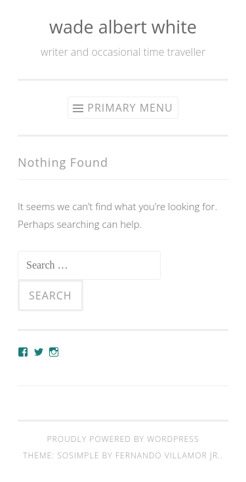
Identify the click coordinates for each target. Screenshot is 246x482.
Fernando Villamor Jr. (167, 455)
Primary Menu (130, 107)
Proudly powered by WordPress (123, 439)
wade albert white (123, 26)
